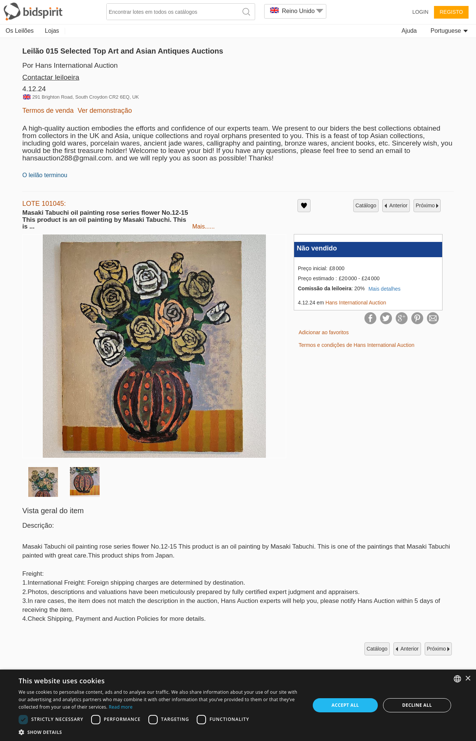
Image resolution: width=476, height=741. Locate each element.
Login (420, 12)
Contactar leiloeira (50, 77)
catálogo (366, 205)
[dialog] (238, 705)
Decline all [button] (417, 705)
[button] (160, 731)
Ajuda (409, 31)
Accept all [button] (345, 705)
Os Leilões (20, 31)
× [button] (467, 678)
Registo (451, 12)
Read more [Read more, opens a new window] (120, 707)
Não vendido (317, 248)
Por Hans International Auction (70, 65)
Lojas (52, 31)
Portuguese (449, 31)
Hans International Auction (355, 303)
